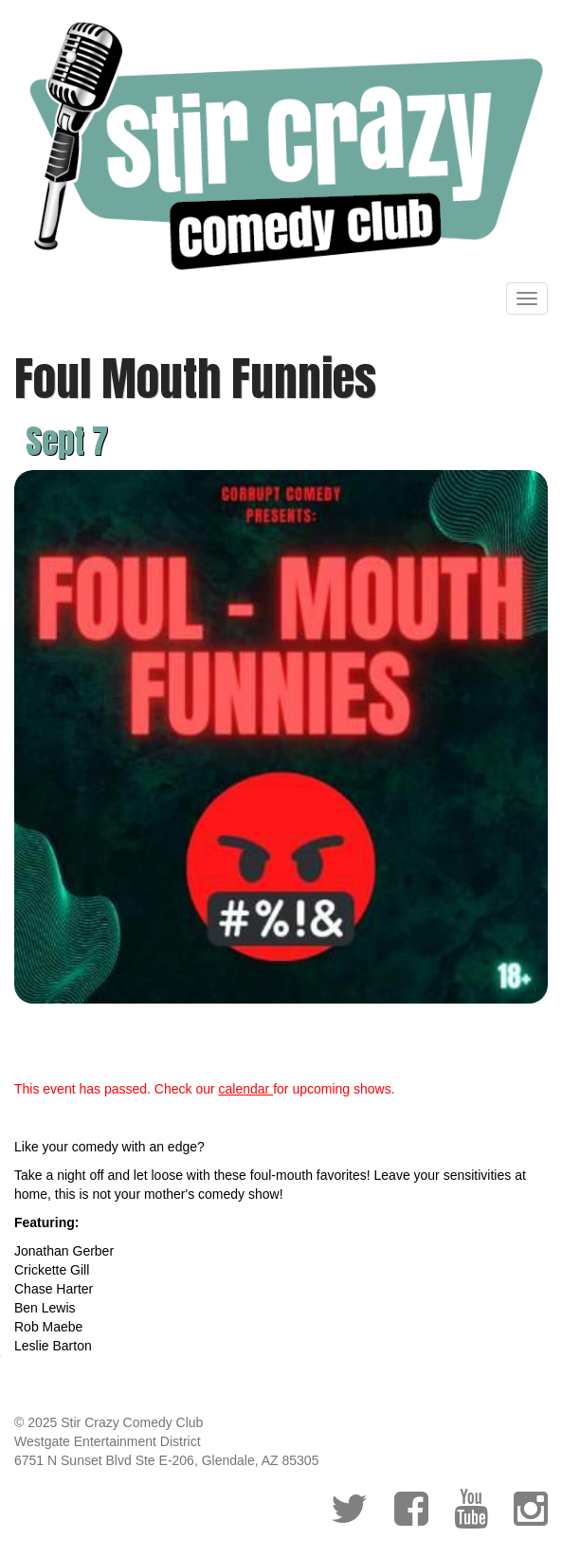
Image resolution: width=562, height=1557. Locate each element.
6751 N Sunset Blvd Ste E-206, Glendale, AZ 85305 (166, 1460)
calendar (246, 1088)
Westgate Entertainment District (107, 1441)
